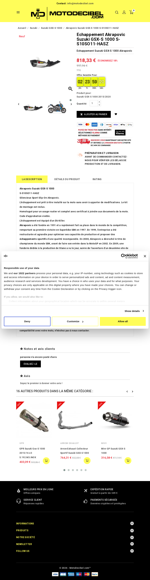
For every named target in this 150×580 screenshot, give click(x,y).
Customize (75, 321)
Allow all (123, 321)
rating (97, 179)
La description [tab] (32, 179)
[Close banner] (145, 256)
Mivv (104, 443)
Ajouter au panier (93, 114)
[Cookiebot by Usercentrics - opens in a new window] (123, 256)
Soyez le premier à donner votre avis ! (41, 383)
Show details (132, 311)
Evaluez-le (30, 364)
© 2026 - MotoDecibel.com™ (75, 568)
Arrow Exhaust (69, 443)
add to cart (46, 460)
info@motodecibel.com (80, 3)
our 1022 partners (24, 273)
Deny (27, 321)
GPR (21, 443)
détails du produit (67, 179)
